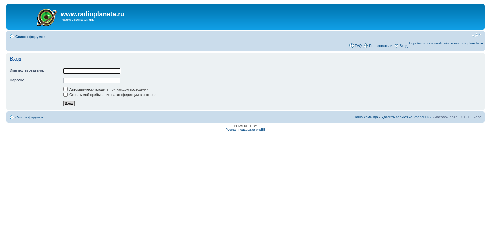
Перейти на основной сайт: (446, 43)
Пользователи (380, 46)
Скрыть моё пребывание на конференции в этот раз (109, 95)
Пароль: (17, 80)
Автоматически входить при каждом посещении (106, 89)
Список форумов (30, 37)
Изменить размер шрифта (476, 35)
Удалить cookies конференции (406, 117)
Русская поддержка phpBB (245, 129)
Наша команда (365, 117)
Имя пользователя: (27, 70)
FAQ (358, 46)
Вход (403, 46)
